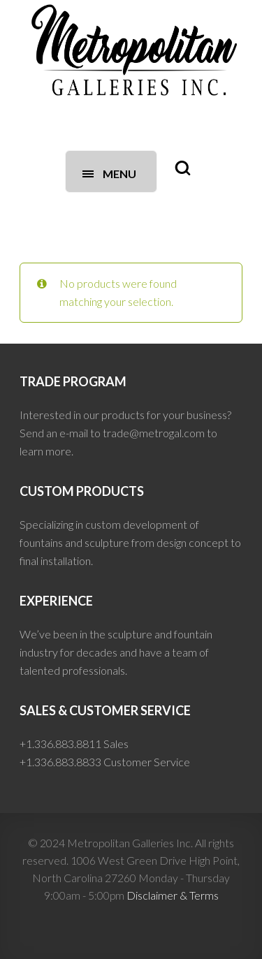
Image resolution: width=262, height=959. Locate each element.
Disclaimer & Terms (172, 895)
